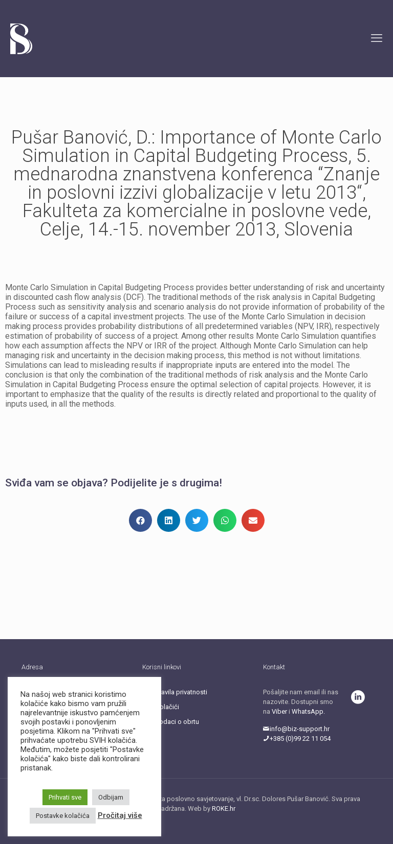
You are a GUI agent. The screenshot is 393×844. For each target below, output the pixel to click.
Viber (279, 711)
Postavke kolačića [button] (63, 815)
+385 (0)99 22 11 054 (297, 738)
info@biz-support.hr (296, 729)
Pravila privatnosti (181, 692)
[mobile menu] (376, 38)
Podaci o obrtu (177, 721)
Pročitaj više (120, 815)
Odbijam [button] (110, 797)
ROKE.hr (223, 808)
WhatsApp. (308, 711)
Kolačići (167, 707)
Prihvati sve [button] (65, 797)
